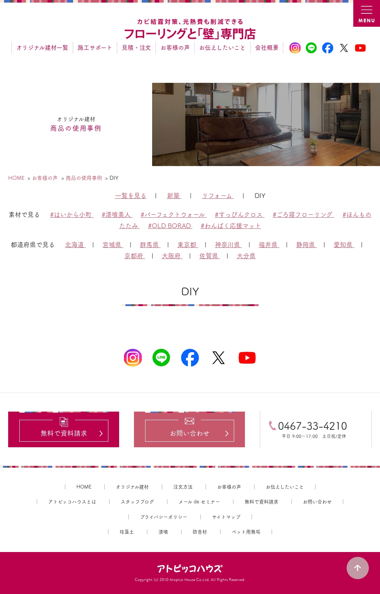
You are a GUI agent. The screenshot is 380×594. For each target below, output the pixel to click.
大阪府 (172, 256)
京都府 (134, 256)
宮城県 (112, 244)
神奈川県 (228, 244)
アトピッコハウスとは (72, 501)
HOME (83, 486)
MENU (366, 13)
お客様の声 (175, 48)
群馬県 (150, 244)
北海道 (75, 244)
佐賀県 (209, 256)
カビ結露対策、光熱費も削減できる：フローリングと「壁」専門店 (190, 29)
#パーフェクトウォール (174, 214)
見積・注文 (136, 48)
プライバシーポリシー (163, 517)
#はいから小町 (72, 214)
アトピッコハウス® (190, 568)
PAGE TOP (358, 568)
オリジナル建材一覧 (42, 48)
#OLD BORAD (170, 226)
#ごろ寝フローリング (303, 214)
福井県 (269, 244)
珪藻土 (126, 531)
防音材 (200, 531)
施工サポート (95, 48)
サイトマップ (226, 517)
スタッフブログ (137, 501)
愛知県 (344, 244)
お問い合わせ (317, 501)
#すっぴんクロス (240, 214)
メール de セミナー (199, 501)
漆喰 (163, 531)
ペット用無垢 (246, 531)
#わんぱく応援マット (231, 226)
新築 (174, 195)
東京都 (187, 244)
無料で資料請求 (261, 501)
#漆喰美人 (117, 214)
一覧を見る (131, 195)
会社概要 (266, 48)
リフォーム (218, 195)
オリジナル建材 (132, 486)
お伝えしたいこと (222, 48)
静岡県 (306, 244)
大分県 (246, 256)
